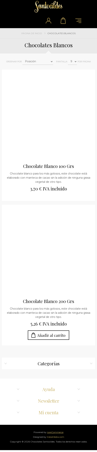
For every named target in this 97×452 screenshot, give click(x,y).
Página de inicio (31, 33)
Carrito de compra (63, 20)
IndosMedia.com (55, 436)
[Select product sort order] (37, 61)
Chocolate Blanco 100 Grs (48, 166)
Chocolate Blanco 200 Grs (48, 301)
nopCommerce (55, 432)
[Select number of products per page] (72, 61)
